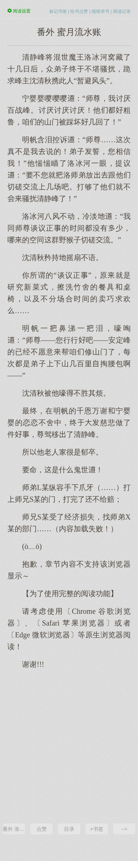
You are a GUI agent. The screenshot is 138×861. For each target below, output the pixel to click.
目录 (69, 829)
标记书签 (58, 11)
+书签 (96, 829)
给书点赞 (79, 11)
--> (124, 829)
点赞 (41, 829)
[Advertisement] (69, 745)
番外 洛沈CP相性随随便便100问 (14, 829)
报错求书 (100, 11)
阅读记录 (122, 11)
